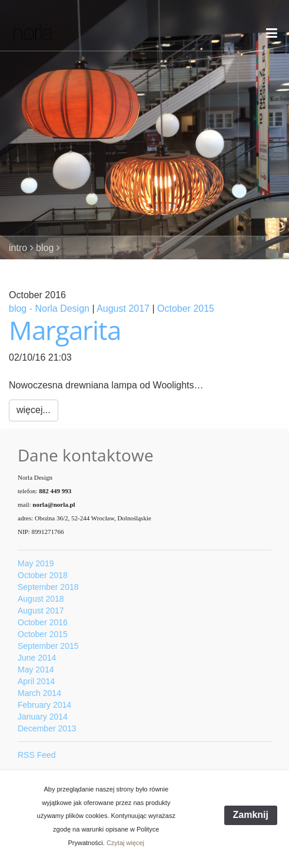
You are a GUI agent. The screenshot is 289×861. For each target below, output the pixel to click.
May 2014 (36, 669)
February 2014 (44, 705)
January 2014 (43, 716)
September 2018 (48, 587)
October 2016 (43, 622)
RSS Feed (37, 755)
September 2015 (48, 646)
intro (18, 248)
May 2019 (36, 563)
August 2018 (41, 598)
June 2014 (37, 657)
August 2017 (123, 309)
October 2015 (185, 309)
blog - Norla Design (49, 309)
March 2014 (39, 693)
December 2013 (47, 728)
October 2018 (43, 575)
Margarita (65, 330)
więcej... (33, 410)
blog (45, 248)
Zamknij (250, 815)
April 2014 (36, 681)
